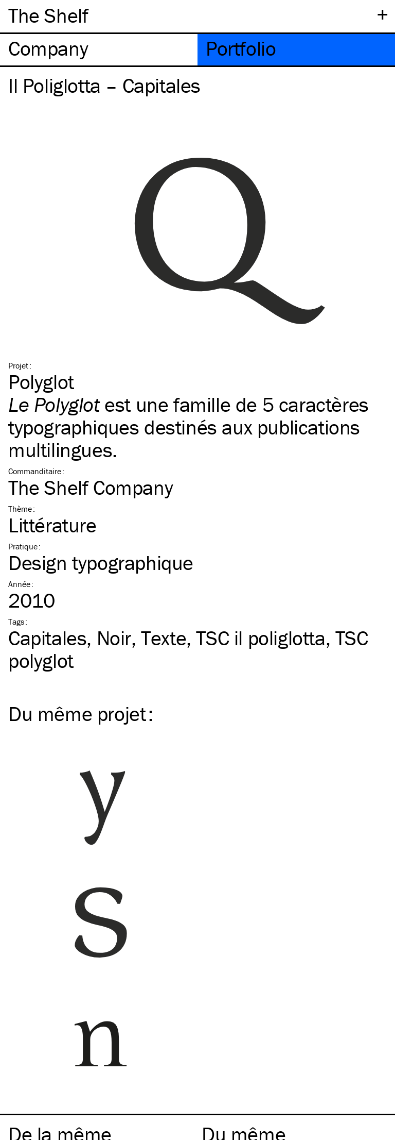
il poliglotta (260, 637)
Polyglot (41, 381)
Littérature (52, 525)
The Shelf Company (90, 487)
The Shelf (48, 15)
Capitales (47, 637)
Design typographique (100, 562)
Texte (163, 637)
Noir (114, 637)
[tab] (99, 49)
